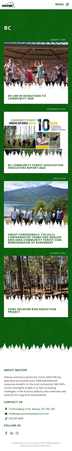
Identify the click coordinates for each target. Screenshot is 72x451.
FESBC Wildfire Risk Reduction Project (32, 310)
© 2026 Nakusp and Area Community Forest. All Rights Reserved (36, 443)
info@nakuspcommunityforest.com (29, 413)
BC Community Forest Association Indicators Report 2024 (35, 166)
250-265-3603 (16, 418)
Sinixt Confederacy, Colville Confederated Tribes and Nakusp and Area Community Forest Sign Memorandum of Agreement (35, 238)
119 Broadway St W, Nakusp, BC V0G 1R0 (32, 409)
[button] (62, 4)
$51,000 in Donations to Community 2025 (27, 97)
